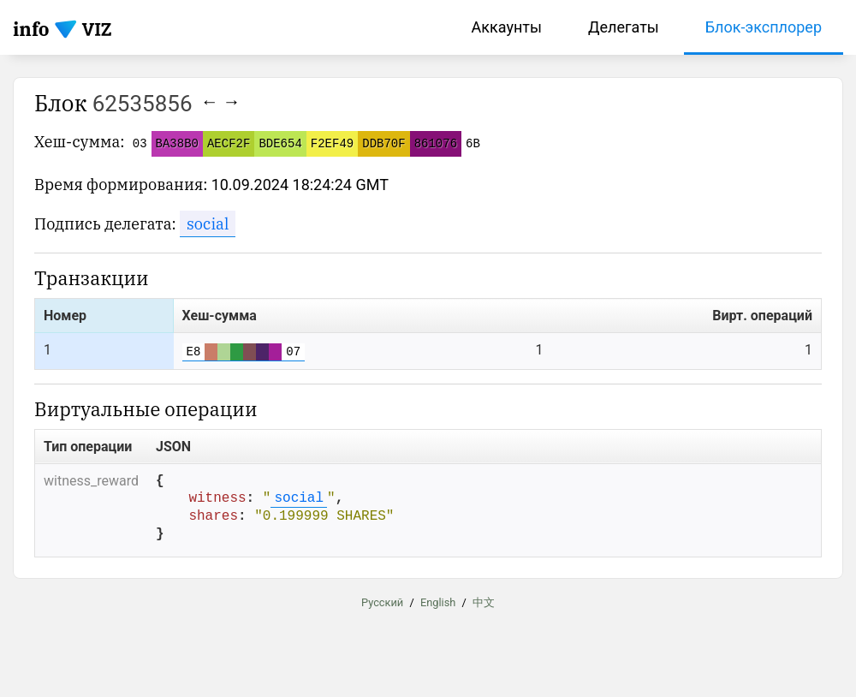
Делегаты (623, 27)
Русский (382, 603)
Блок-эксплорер (763, 27)
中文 (484, 603)
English (437, 603)
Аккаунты (507, 27)
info (31, 28)
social (208, 224)
